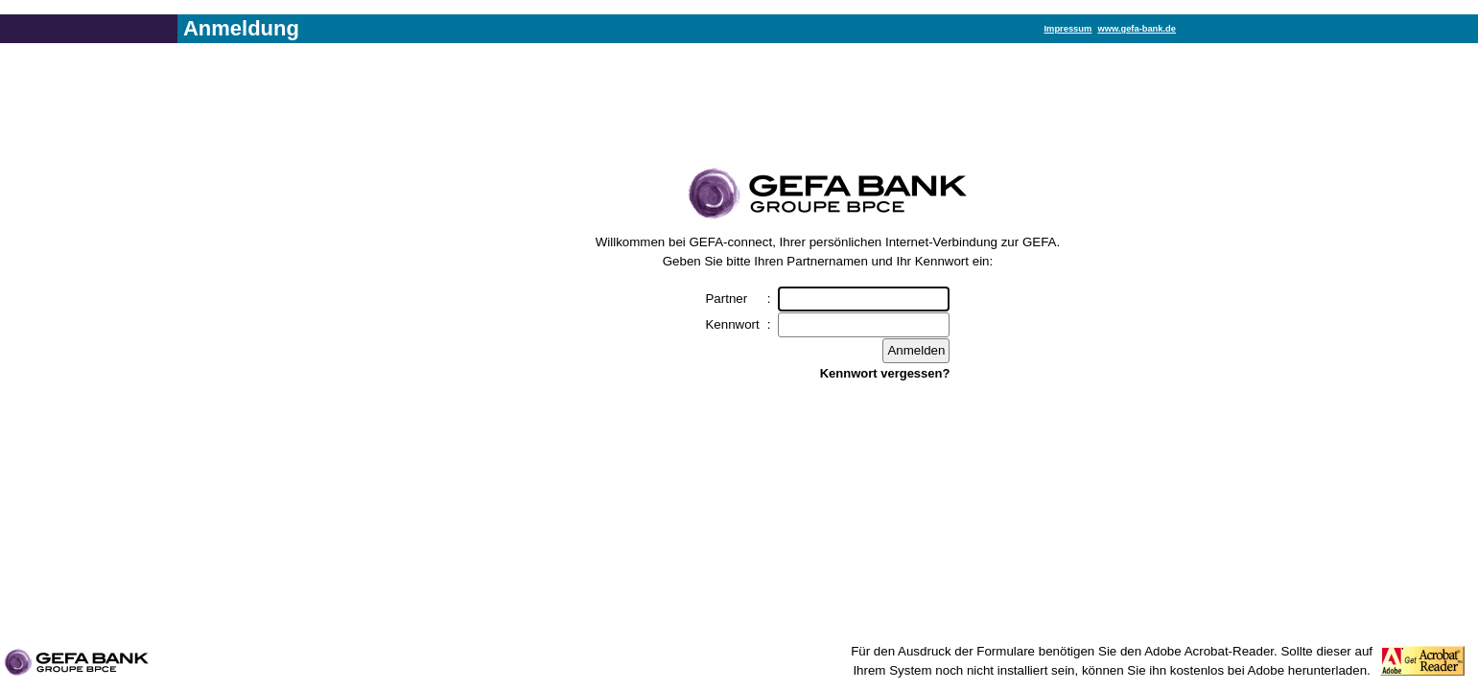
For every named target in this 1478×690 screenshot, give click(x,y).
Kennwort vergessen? (885, 373)
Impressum (1068, 29)
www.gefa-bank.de (1136, 29)
